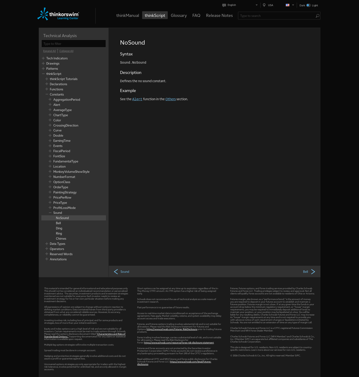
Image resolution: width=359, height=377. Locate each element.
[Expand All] (49, 51)
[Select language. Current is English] (241, 5)
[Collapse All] (66, 51)
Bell (309, 271)
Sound (121, 271)
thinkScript (155, 15)
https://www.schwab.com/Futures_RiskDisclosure (172, 329)
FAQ (196, 15)
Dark (302, 5)
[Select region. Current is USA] (279, 5)
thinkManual (127, 15)
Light (315, 5)
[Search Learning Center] (277, 15)
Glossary (179, 15)
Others (170, 99)
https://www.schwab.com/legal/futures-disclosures (174, 362)
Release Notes (219, 15)
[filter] (73, 43)
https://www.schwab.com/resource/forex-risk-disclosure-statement (179, 342)
